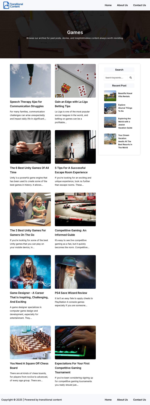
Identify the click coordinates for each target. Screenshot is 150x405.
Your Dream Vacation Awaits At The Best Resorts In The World (125, 141)
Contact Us (139, 5)
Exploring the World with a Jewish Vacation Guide (125, 123)
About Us (122, 5)
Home (108, 5)
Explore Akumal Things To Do (125, 108)
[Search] (115, 78)
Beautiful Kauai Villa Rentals (125, 94)
